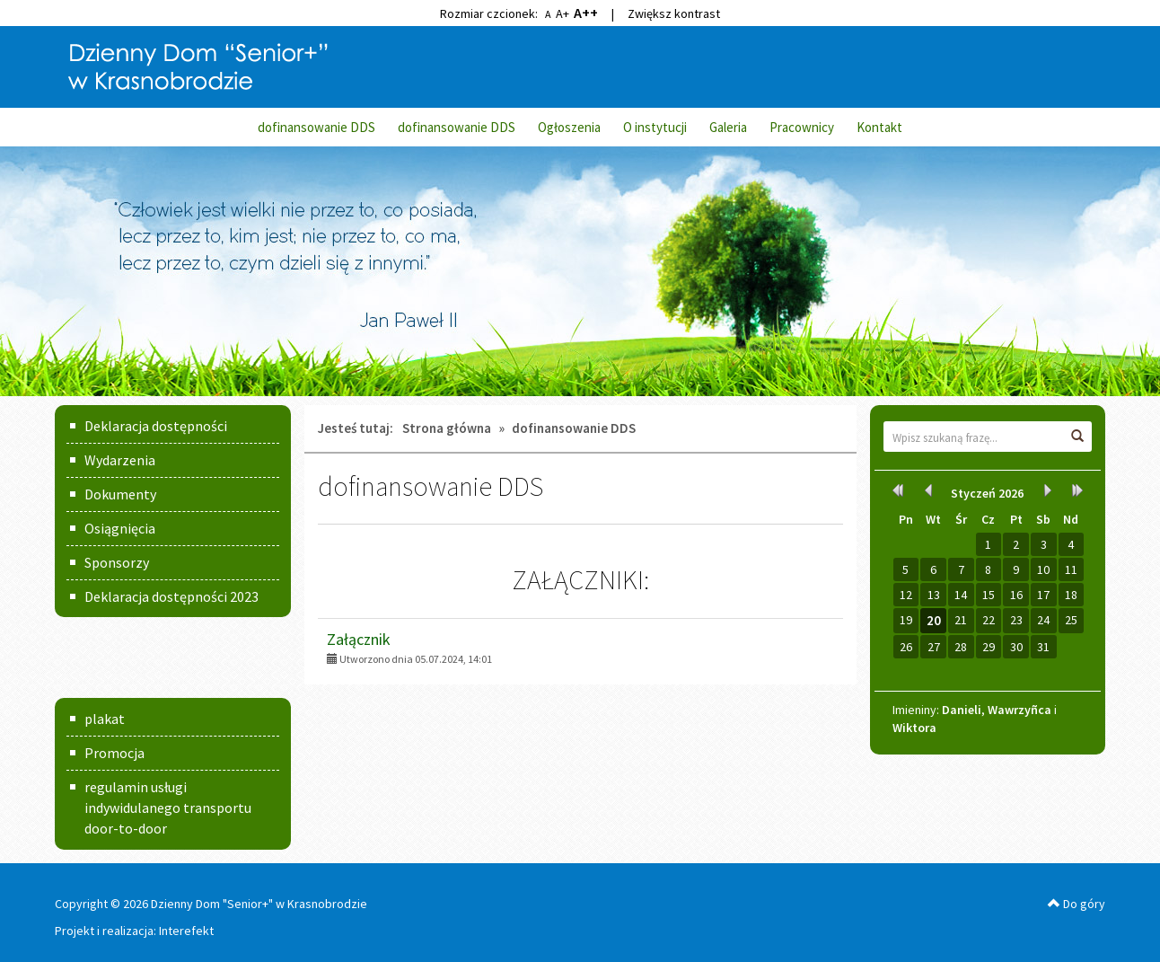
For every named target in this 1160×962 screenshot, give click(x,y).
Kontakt (879, 127)
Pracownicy (801, 127)
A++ (586, 13)
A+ (562, 13)
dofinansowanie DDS (316, 127)
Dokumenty (120, 494)
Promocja (114, 753)
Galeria (728, 127)
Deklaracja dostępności (155, 426)
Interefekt (186, 930)
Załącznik (359, 639)
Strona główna (446, 428)
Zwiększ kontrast (674, 13)
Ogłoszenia (569, 127)
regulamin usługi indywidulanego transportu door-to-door (167, 807)
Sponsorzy (116, 562)
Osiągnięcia (119, 528)
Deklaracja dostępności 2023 (171, 596)
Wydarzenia (119, 460)
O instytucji (655, 127)
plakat (104, 719)
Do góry (1076, 904)
